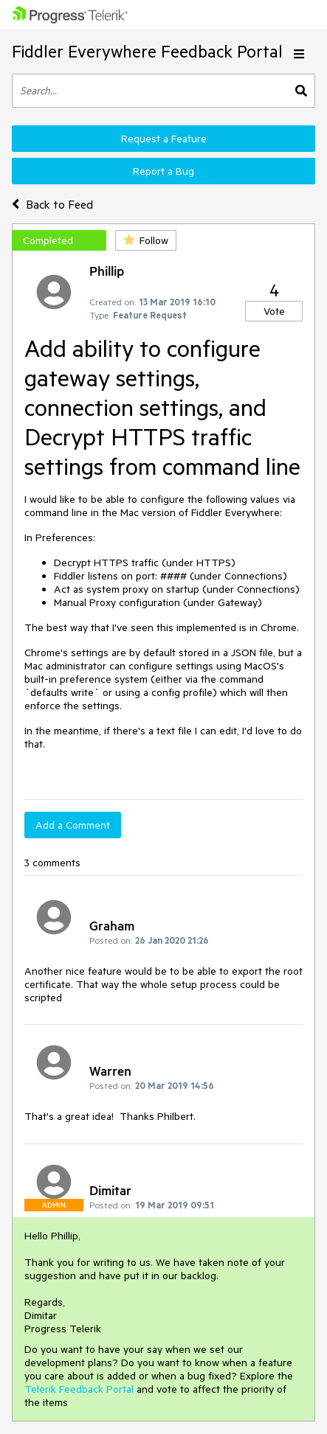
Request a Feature (164, 138)
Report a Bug (163, 171)
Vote (274, 311)
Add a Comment (72, 825)
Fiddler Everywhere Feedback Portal (147, 51)
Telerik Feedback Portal (79, 1389)
